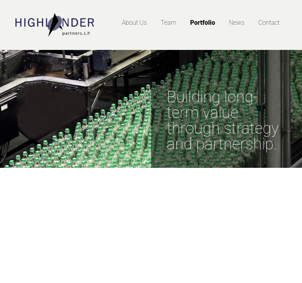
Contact (269, 22)
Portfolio (202, 22)
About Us (134, 22)
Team (169, 22)
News (236, 22)
